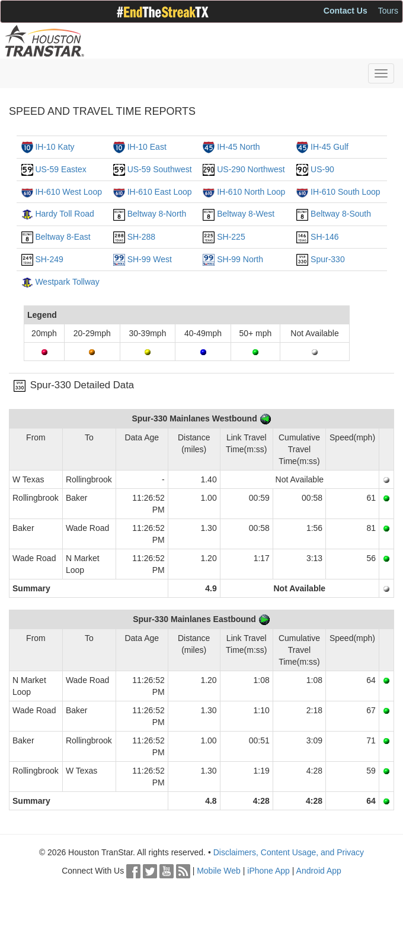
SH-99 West (149, 259)
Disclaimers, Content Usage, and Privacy (288, 852)
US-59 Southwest (159, 169)
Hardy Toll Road (64, 213)
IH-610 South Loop (345, 192)
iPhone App (268, 870)
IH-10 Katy (54, 147)
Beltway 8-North (157, 213)
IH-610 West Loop (68, 192)
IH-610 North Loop (251, 192)
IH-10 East (147, 147)
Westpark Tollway (67, 281)
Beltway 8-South (341, 213)
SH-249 (49, 259)
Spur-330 (328, 259)
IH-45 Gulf (329, 147)
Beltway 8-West (245, 213)
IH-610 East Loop (159, 192)
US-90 (322, 169)
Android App (318, 870)
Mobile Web (219, 870)
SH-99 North (240, 259)
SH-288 (141, 236)
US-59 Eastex (60, 169)
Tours (388, 10)
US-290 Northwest (250, 169)
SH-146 (324, 236)
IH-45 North (238, 147)
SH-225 (231, 236)
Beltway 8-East (62, 236)
